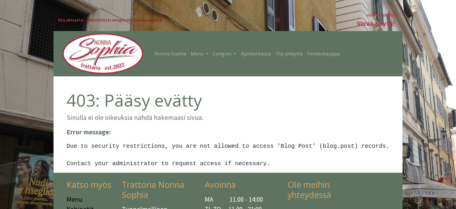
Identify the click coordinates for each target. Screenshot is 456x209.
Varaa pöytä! (376, 23)
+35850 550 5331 (381, 15)
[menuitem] (170, 54)
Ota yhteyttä (70, 20)
